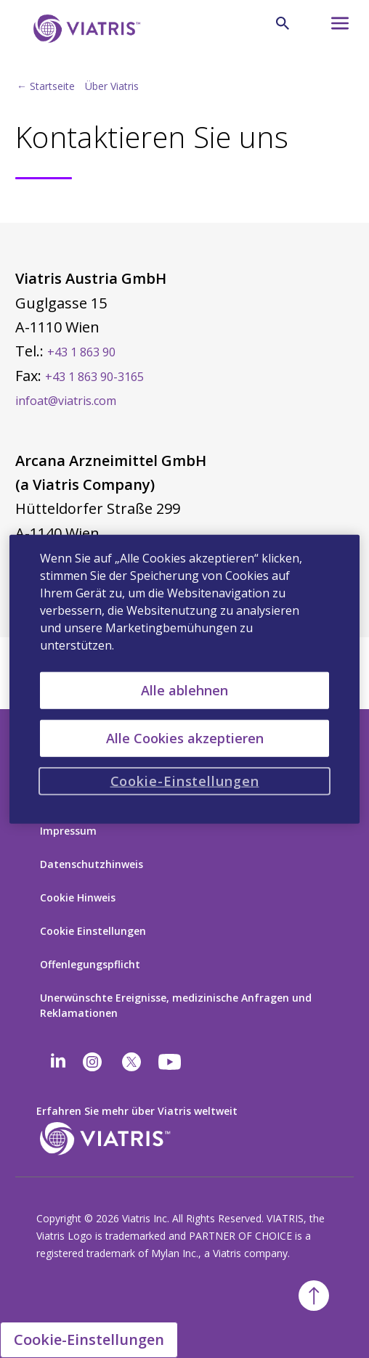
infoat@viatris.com (65, 401)
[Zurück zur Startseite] (84, 28)
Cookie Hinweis (77, 897)
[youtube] (170, 1062)
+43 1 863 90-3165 (94, 377)
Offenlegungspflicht (90, 964)
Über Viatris (112, 86)
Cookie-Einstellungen (89, 1339)
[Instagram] (92, 1062)
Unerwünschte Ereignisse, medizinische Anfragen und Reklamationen (176, 1005)
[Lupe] (282, 23)
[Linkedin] (58, 1062)
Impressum (68, 831)
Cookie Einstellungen (93, 931)
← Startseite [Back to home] (46, 86)
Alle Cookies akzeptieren (185, 737)
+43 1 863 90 (81, 352)
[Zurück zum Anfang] (314, 1295)
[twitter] (131, 1062)
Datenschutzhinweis (91, 864)
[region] (184, 679)
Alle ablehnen (184, 689)
